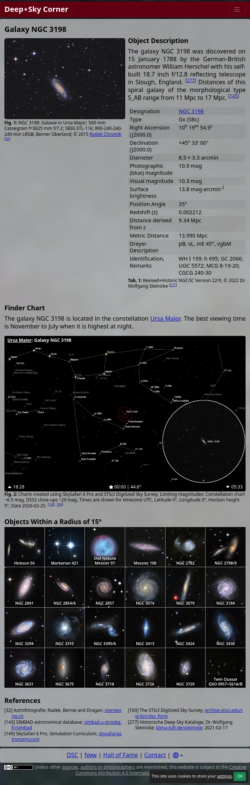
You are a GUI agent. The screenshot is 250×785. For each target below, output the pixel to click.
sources (70, 767)
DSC (72, 755)
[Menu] (237, 9)
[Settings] (177, 755)
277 (191, 80)
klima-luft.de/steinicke (179, 728)
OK (240, 776)
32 (7, 138)
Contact (155, 755)
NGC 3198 (191, 111)
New (90, 755)
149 (51, 504)
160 (59, 504)
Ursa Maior (165, 318)
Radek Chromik (105, 134)
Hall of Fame (120, 755)
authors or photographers (107, 767)
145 (233, 96)
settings (224, 776)
